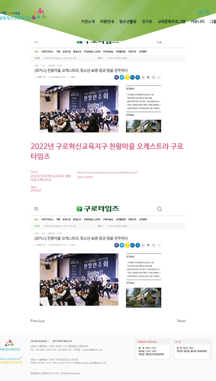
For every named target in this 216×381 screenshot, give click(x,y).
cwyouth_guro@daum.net (93, 362)
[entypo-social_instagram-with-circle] (200, 12)
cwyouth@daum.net (92, 349)
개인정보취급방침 (39, 341)
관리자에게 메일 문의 (62, 341)
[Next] (175, 321)
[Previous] (42, 321)
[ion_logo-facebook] (207, 12)
